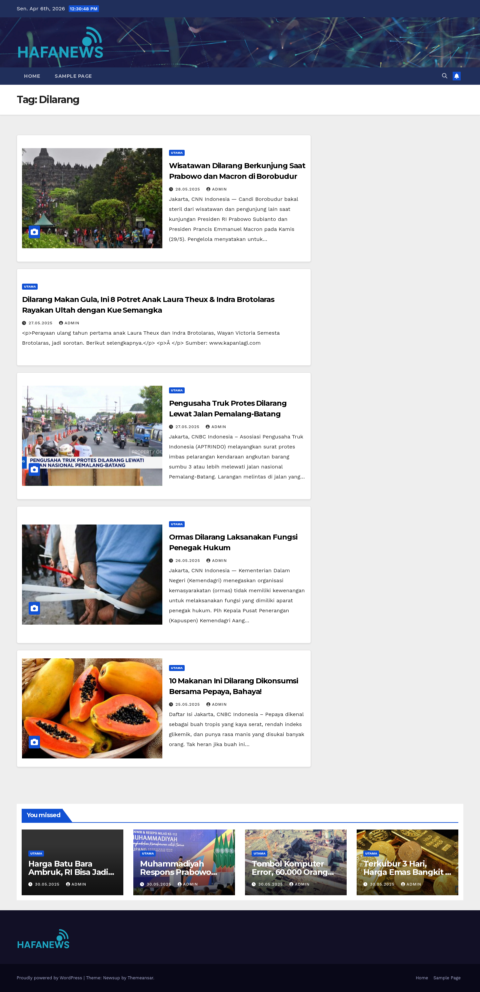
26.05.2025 (189, 560)
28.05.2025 (189, 189)
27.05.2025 (41, 323)
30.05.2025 (48, 884)
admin (216, 189)
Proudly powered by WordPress (50, 977)
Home (32, 76)
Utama (177, 152)
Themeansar (140, 977)
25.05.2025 (189, 704)
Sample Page (73, 76)
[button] (444, 76)
